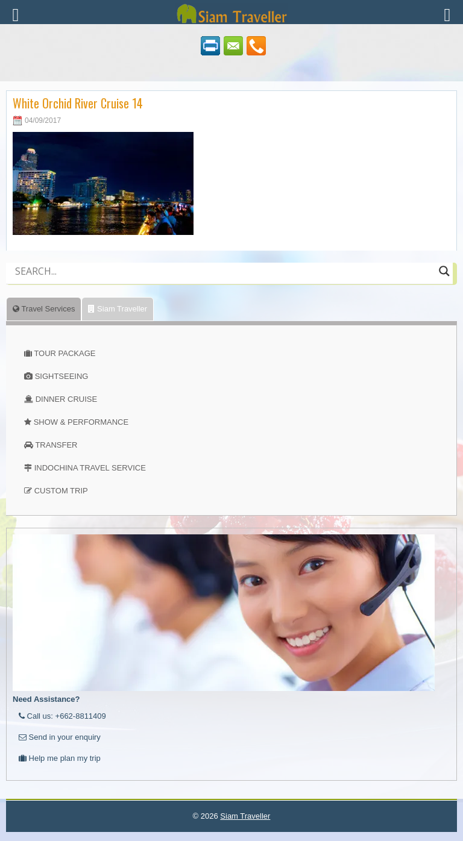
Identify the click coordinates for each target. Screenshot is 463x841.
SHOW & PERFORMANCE (81, 422)
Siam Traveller (117, 308)
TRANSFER (56, 444)
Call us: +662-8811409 (62, 716)
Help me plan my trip (60, 758)
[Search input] (224, 271)
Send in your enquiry (60, 737)
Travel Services (44, 308)
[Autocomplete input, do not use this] (224, 281)
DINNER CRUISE (67, 399)
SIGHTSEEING (62, 376)
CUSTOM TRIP (61, 490)
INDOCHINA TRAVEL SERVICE (90, 467)
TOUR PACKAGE (64, 353)
